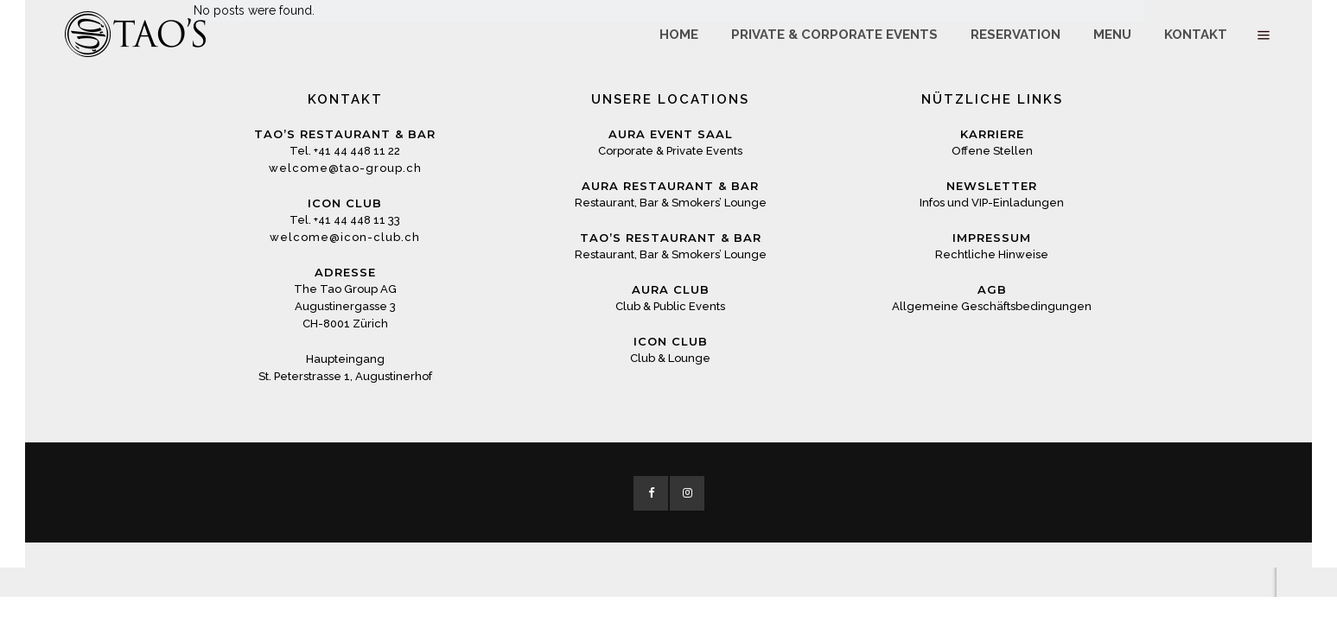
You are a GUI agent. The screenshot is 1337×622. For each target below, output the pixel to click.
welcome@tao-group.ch (345, 168)
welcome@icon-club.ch (345, 237)
